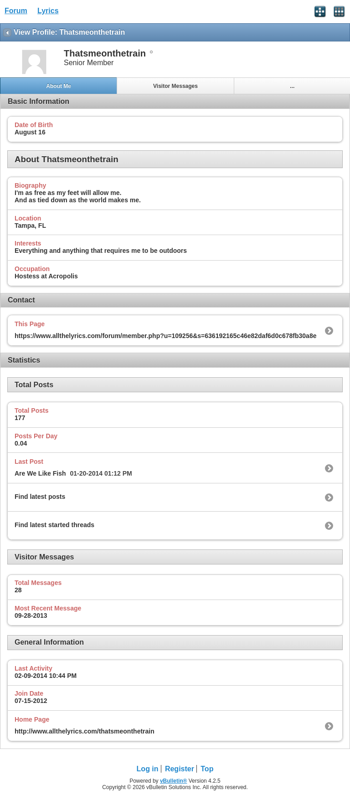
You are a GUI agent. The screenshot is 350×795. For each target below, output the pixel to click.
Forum (16, 11)
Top (207, 769)
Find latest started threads (54, 524)
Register (179, 769)
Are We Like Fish (40, 473)
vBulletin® (173, 781)
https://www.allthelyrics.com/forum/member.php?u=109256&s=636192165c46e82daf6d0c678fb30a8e (165, 335)
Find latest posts (40, 496)
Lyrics (48, 11)
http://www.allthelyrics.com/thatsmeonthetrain (84, 731)
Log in (148, 769)
